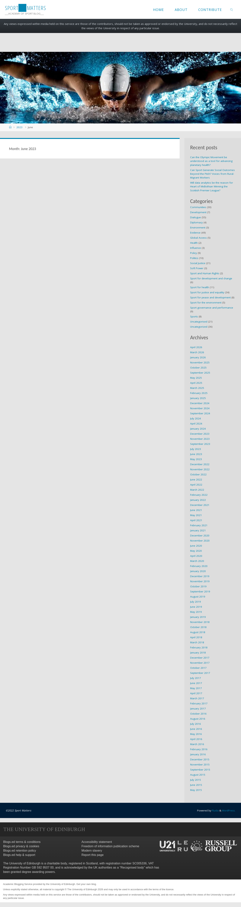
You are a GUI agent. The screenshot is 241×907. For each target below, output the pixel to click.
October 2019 (198, 586)
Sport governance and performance (211, 307)
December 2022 (199, 464)
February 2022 (198, 494)
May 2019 (196, 612)
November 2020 (200, 540)
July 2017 (195, 678)
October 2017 (198, 668)
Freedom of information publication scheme (110, 846)
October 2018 (198, 627)
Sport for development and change (211, 278)
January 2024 (198, 428)
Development (198, 212)
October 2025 (198, 367)
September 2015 (200, 769)
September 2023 (200, 444)
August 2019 (197, 596)
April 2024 (196, 423)
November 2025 (200, 362)
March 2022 (197, 489)
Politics (194, 258)
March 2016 (197, 744)
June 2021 (196, 510)
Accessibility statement (97, 841)
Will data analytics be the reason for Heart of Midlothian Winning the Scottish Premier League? (211, 186)
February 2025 (198, 393)
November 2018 (200, 622)
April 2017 (196, 693)
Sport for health (199, 287)
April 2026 (196, 347)
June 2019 (196, 606)
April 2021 (196, 520)
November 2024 (200, 408)
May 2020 (196, 550)
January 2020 (198, 571)
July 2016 (195, 723)
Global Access (198, 237)
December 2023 (199, 433)
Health (194, 242)
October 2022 (198, 474)
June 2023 (196, 454)
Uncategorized (198, 326)
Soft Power (196, 268)
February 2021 (198, 525)
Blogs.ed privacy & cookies (21, 846)
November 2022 (200, 469)
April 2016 (196, 739)
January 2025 (198, 398)
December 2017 (199, 657)
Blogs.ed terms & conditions (21, 841)
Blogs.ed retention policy (19, 850)
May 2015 (196, 790)
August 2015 (197, 774)
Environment (197, 227)
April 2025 (196, 383)
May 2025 (196, 377)
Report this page (93, 854)
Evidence (195, 232)
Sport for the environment (205, 302)
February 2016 (198, 749)
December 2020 (199, 535)
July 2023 (195, 449)
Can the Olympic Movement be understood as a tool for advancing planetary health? (211, 161)
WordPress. (228, 810)
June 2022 (196, 479)
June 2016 (196, 729)
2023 (19, 127)
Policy (193, 253)
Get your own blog (86, 884)
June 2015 (196, 785)
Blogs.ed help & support (19, 854)
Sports (194, 316)
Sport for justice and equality (207, 292)
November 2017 (200, 662)
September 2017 (200, 673)
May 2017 (196, 688)
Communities (198, 207)
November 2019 (200, 581)
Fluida (214, 810)
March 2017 (197, 698)
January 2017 (198, 708)
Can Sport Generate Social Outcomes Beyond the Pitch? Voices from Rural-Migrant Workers (212, 173)
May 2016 (196, 734)
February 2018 (198, 647)
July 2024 (195, 418)
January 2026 (198, 357)
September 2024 (200, 413)
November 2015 (200, 764)
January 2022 (198, 500)
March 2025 (197, 388)
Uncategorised (198, 321)
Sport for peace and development (210, 297)
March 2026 (197, 352)
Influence (195, 248)
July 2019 (195, 601)
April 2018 (196, 637)
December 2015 (199, 759)
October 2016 (198, 713)
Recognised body (132, 867)
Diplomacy (196, 222)
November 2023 (200, 438)
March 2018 (197, 642)
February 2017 (198, 703)
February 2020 (198, 566)
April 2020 (196, 556)
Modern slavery (92, 850)
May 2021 (196, 515)
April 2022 (196, 484)
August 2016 (197, 718)
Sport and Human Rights (204, 273)
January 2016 (198, 754)
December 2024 (199, 403)
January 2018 (198, 652)
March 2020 (197, 561)
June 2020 (196, 545)
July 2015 (195, 779)
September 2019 (200, 591)
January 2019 (198, 617)
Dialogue (195, 217)
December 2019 (199, 576)
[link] (231, 9)
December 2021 (199, 505)
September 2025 (200, 372)
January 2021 (198, 530)
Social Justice (197, 263)
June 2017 (196, 683)
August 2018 (197, 632)
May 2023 (196, 459)
